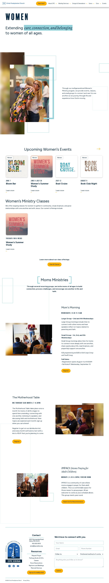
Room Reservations (36, 563)
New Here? (41, 3)
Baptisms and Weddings (36, 565)
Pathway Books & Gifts (36, 558)
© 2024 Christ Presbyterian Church (13, 580)
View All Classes (54, 264)
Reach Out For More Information (73, 501)
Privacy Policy (26, 580)
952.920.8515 (36, 543)
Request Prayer (36, 555)
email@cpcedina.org (36, 546)
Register (66, 371)
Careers (36, 560)
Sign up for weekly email (36, 572)
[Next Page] (98, 149)
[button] (52, 3)
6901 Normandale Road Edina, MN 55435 (36, 540)
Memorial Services (36, 568)
